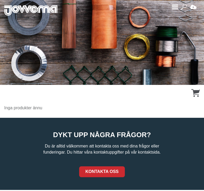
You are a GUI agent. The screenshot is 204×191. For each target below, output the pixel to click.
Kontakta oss (101, 171)
